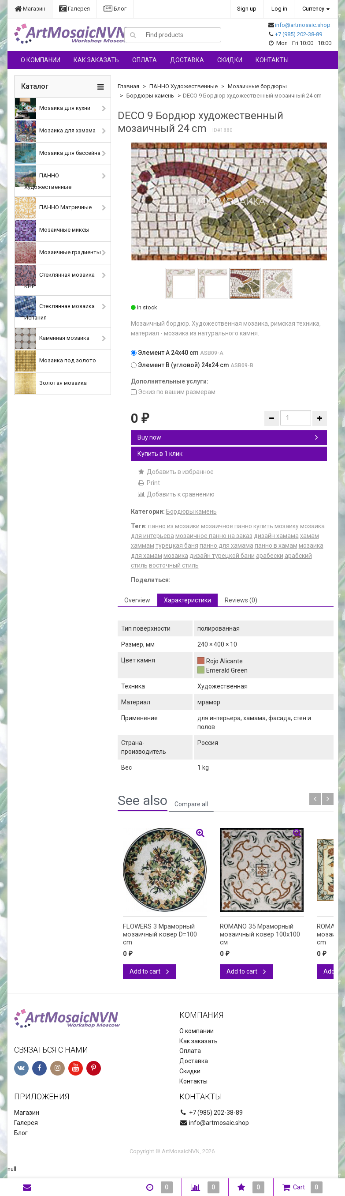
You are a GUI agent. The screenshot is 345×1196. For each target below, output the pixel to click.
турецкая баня (177, 545)
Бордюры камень (150, 95)
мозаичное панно (226, 526)
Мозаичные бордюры (257, 86)
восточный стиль (174, 565)
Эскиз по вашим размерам (173, 391)
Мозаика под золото (55, 361)
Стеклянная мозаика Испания (55, 308)
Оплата (144, 60)
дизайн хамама (276, 535)
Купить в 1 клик (159, 453)
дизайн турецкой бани (222, 555)
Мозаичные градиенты (58, 252)
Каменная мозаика (52, 338)
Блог (115, 8)
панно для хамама (226, 545)
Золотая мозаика (51, 383)
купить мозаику (276, 526)
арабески (269, 555)
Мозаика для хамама (55, 131)
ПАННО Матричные (53, 207)
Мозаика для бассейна (57, 153)
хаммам (142, 545)
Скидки (229, 60)
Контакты (272, 60)
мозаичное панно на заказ (213, 535)
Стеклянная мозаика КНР (55, 277)
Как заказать (96, 60)
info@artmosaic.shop (302, 25)
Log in (279, 8)
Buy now (227, 437)
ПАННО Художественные (43, 177)
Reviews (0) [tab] (241, 600)
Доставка (187, 60)
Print (148, 482)
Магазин (30, 8)
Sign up (246, 8)
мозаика (175, 555)
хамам (309, 535)
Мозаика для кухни (52, 108)
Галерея (74, 8)
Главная (128, 86)
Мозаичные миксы (52, 230)
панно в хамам (276, 545)
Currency (313, 8)
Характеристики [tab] (187, 600)
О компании (40, 60)
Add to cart (149, 971)
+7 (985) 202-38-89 (298, 34)
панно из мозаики (174, 526)
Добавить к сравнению (176, 494)
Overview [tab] (137, 600)
